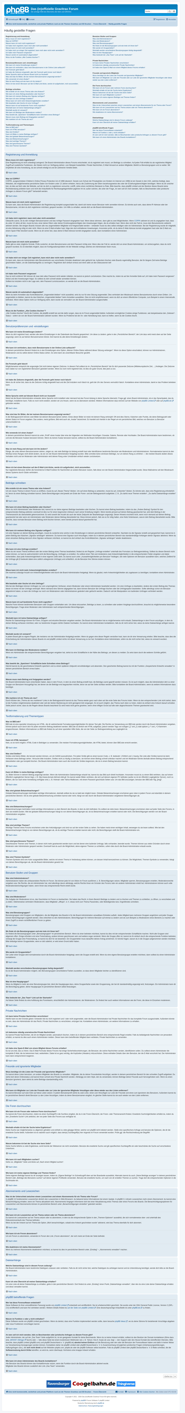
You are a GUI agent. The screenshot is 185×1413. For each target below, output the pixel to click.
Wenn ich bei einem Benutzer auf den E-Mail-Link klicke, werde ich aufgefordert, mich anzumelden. (42, 84)
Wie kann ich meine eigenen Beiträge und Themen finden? (114, 97)
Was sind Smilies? (12, 132)
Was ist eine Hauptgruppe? (102, 53)
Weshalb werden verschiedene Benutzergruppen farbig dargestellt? (117, 50)
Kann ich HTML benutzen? (15, 129)
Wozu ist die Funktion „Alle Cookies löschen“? (22, 57)
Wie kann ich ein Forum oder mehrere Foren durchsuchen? (114, 88)
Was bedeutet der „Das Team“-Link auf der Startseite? (112, 55)
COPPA (137, 221)
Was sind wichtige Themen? (16, 141)
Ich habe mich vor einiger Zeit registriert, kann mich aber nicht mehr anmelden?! (35, 50)
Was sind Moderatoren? (101, 41)
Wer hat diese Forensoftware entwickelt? (108, 130)
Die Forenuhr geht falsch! (15, 70)
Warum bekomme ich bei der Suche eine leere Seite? (112, 92)
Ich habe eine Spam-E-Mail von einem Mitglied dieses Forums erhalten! (119, 67)
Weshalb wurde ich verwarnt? (16, 110)
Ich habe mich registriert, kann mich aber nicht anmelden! (27, 46)
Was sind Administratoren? (102, 39)
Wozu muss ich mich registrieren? (18, 39)
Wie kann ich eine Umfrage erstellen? (19, 98)
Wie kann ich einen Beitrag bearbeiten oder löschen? (25, 94)
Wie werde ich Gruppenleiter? (103, 48)
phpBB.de (167, 401)
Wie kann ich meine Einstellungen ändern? (21, 65)
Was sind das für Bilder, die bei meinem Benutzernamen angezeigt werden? (33, 77)
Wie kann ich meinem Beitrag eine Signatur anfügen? (25, 96)
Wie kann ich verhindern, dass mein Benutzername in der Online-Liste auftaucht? (35, 67)
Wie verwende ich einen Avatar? (17, 79)
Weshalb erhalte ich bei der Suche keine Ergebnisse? (112, 90)
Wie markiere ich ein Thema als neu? (19, 119)
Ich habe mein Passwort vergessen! (19, 53)
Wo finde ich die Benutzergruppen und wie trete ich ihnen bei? (115, 46)
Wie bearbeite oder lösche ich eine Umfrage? (22, 103)
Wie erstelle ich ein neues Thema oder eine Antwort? (25, 91)
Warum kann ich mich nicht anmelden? (20, 48)
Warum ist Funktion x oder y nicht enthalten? (109, 132)
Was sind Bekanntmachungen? (17, 139)
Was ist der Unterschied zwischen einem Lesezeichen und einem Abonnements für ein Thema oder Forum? (132, 105)
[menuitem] (22, 19)
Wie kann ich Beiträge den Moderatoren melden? (24, 112)
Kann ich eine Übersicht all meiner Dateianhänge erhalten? (114, 122)
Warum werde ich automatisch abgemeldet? (22, 55)
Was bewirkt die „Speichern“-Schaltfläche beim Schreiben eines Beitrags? (33, 115)
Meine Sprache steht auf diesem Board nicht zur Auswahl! (27, 74)
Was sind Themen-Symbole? (16, 146)
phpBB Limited (147, 401)
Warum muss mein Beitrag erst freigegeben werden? (25, 117)
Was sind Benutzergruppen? (103, 43)
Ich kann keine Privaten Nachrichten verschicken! (111, 63)
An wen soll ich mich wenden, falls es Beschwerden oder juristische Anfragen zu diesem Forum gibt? (129, 135)
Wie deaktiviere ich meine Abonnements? (108, 112)
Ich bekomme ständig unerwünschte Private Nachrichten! (113, 65)
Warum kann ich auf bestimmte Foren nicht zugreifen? (25, 105)
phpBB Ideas (120, 1321)
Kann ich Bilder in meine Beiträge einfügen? (22, 134)
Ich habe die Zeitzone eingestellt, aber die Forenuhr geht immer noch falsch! (34, 72)
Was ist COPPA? (12, 41)
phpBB (83, 1400)
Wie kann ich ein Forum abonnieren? (106, 110)
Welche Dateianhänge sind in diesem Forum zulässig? (112, 120)
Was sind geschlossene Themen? (18, 143)
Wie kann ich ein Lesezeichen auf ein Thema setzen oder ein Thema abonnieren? (122, 107)
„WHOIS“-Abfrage (17, 1340)
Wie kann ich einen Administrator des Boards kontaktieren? (114, 137)
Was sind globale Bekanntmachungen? (20, 136)
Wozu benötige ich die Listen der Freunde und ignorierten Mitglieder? (118, 75)
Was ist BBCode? (12, 127)
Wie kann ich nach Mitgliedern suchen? (107, 95)
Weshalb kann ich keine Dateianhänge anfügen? (23, 108)
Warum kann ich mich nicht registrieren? (20, 43)
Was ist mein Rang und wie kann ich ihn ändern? (24, 81)
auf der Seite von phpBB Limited (80, 1308)
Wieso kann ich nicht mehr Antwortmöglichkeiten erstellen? (27, 101)
